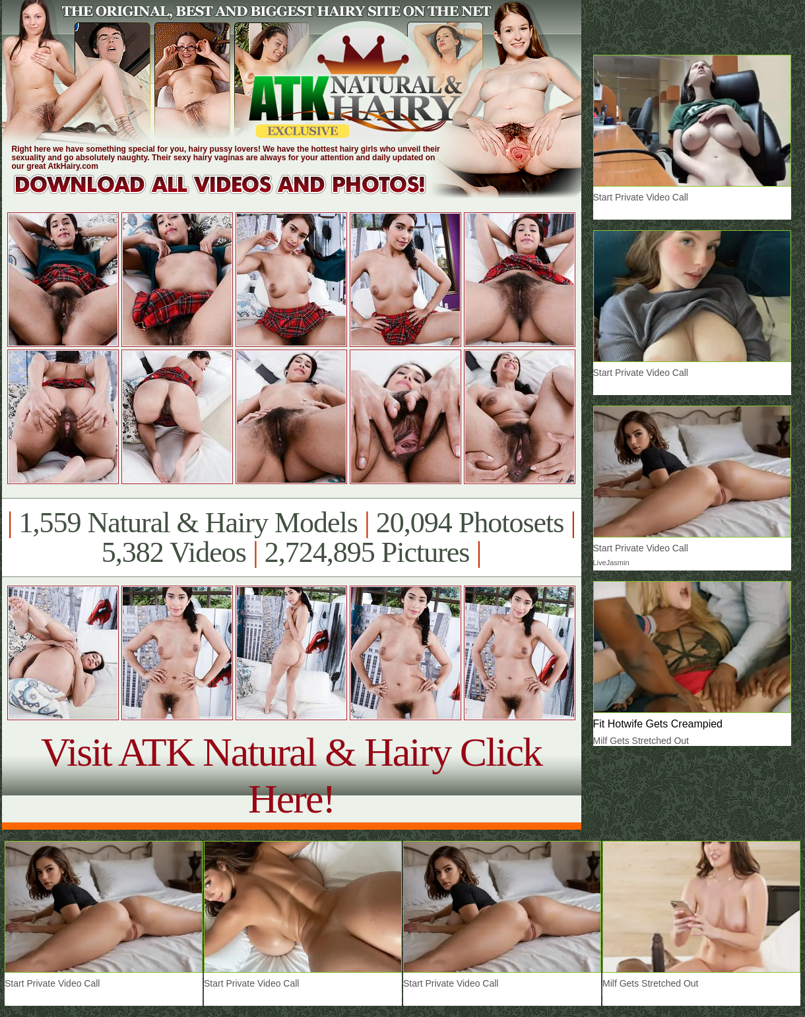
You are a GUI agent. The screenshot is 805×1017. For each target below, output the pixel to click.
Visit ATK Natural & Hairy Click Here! (291, 775)
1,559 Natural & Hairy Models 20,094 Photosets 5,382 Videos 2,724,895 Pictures (291, 537)
